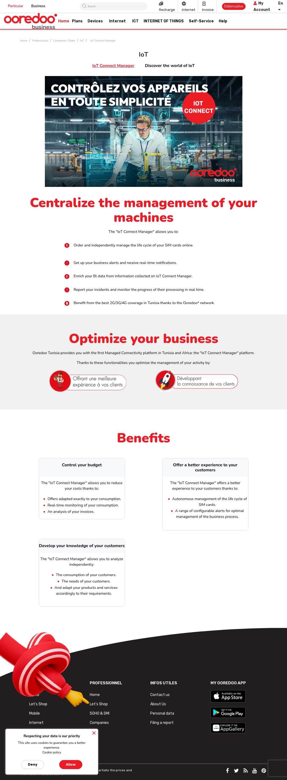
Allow (71, 764)
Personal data (162, 713)
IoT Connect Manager (113, 66)
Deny (32, 764)
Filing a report (162, 722)
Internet (188, 10)
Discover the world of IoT (170, 66)
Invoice (208, 10)
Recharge (167, 10)
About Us (158, 704)
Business (38, 6)
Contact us (160, 695)
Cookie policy (51, 752)
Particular (15, 6)
